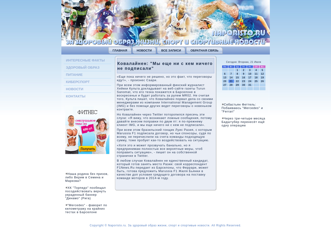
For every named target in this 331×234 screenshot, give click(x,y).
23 (243, 81)
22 (237, 81)
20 (224, 81)
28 (231, 85)
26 (262, 81)
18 (256, 77)
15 (237, 77)
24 (249, 81)
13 (224, 77)
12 (262, 74)
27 (224, 85)
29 (237, 85)
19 (262, 77)
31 (249, 85)
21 (231, 81)
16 (243, 77)
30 (243, 85)
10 (249, 74)
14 (231, 77)
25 (256, 81)
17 (249, 77)
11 (256, 74)
